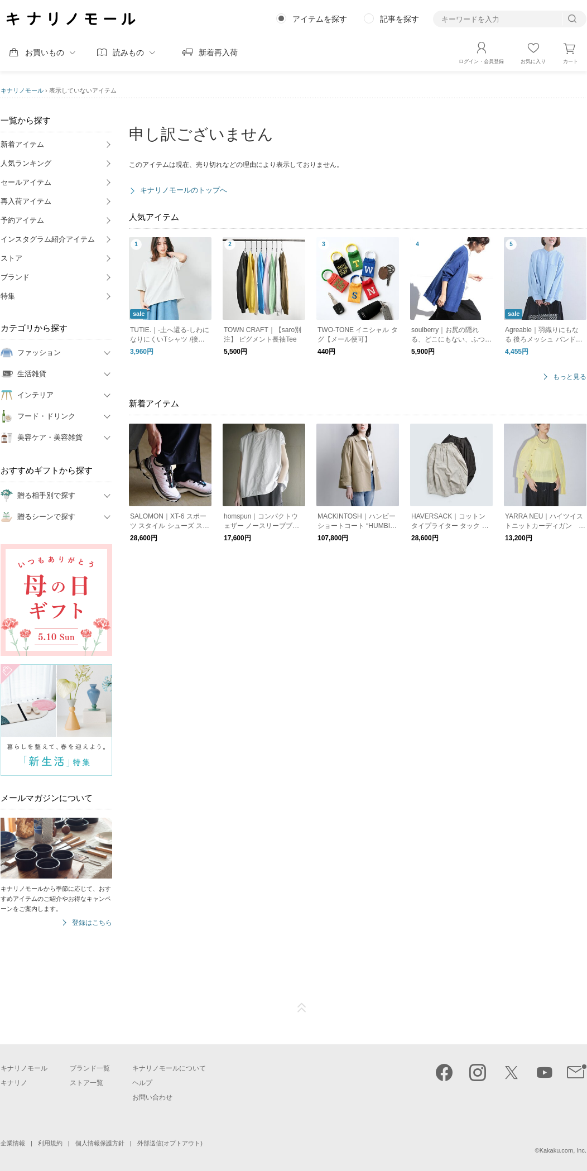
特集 (8, 296)
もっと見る (569, 377)
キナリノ (14, 1083)
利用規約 (50, 1143)
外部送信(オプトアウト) (170, 1143)
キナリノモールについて (169, 1068)
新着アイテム (22, 144)
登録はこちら (92, 923)
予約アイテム (22, 220)
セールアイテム (26, 182)
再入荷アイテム (26, 201)
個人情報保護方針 (99, 1143)
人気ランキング (26, 163)
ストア (11, 258)
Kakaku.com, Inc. (563, 1150)
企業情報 (13, 1143)
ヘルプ (142, 1083)
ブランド (15, 277)
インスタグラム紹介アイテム (48, 239)
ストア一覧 (86, 1083)
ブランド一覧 (90, 1068)
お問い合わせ (152, 1097)
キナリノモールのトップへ (183, 190)
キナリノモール (22, 90)
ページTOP (302, 1008)
